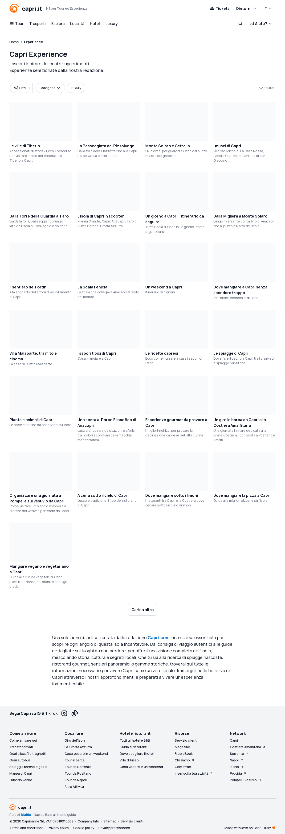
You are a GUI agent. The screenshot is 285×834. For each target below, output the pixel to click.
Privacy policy (58, 828)
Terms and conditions (26, 828)
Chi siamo (185, 760)
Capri (234, 740)
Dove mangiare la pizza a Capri (241, 495)
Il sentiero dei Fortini (28, 287)
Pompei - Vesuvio (245, 780)
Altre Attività (74, 786)
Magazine (182, 747)
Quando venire (20, 780)
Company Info (88, 821)
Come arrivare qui (23, 740)
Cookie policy (83, 828)
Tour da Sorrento (78, 766)
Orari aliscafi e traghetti (27, 753)
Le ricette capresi (161, 353)
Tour (16, 23)
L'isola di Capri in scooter (100, 216)
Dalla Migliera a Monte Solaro (240, 216)
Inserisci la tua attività (194, 773)
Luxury (112, 23)
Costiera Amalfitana (248, 747)
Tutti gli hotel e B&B (135, 740)
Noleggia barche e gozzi (28, 766)
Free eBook (184, 753)
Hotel (95, 23)
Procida (238, 773)
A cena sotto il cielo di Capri (102, 495)
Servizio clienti (186, 740)
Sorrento (239, 753)
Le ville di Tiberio (24, 145)
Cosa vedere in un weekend (86, 753)
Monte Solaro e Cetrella (167, 145)
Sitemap (109, 821)
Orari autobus (20, 760)
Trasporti (37, 23)
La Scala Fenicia (92, 287)
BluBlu (26, 814)
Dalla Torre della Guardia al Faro (39, 216)
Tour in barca (75, 760)
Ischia (237, 766)
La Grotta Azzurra (78, 747)
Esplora (58, 23)
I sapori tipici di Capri (96, 353)
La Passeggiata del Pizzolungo (105, 145)
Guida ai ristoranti (133, 747)
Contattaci (183, 766)
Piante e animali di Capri (31, 419)
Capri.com (159, 637)
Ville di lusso (129, 760)
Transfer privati (21, 747)
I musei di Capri (227, 145)
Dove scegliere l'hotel (137, 753)
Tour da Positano (78, 773)
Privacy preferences (114, 828)
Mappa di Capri (20, 773)
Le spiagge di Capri (230, 353)
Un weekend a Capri (163, 287)
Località (77, 23)
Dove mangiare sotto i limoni (171, 495)
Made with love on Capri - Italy (247, 828)
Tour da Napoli (76, 780)
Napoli (237, 760)
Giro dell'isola (75, 740)
